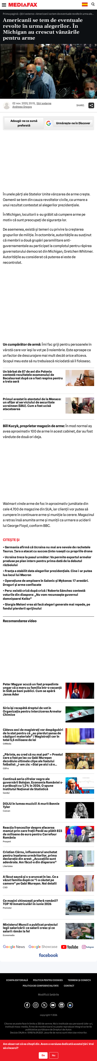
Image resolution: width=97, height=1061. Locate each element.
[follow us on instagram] (88, 947)
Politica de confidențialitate (41, 985)
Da (43, 1055)
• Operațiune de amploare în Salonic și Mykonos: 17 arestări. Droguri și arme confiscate (46, 583)
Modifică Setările (48, 994)
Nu (53, 1055)
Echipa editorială (17, 980)
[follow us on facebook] (48, 955)
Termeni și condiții (79, 980)
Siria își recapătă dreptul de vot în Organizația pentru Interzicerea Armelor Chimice (32, 711)
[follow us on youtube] (69, 947)
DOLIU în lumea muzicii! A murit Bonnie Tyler (31, 805)
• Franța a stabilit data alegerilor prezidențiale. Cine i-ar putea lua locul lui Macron (47, 573)
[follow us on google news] (14, 947)
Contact (69, 985)
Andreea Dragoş (22, 106)
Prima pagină (10, 13)
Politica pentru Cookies (48, 980)
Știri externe (27, 13)
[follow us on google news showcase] (43, 947)
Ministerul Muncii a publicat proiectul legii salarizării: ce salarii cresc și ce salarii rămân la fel (30, 928)
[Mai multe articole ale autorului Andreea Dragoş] (7, 105)
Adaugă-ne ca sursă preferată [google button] (24, 123)
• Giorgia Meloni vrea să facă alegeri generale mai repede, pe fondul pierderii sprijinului (46, 606)
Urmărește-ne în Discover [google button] (73, 123)
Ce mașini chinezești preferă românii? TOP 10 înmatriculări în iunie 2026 (30, 902)
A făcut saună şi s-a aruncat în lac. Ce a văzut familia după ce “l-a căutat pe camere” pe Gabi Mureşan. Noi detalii (30, 880)
